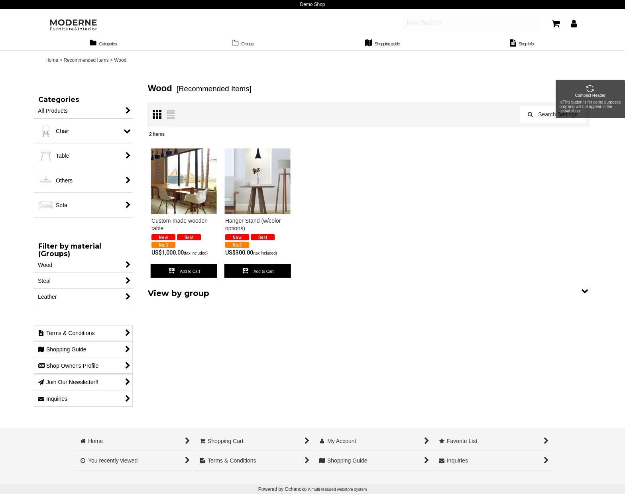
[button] (368, 294)
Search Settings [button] (553, 118)
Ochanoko (296, 489)
